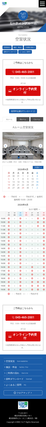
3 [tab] (27, 157)
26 (9, 187)
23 (28, 185)
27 (13, 187)
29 (23, 187)
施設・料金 (18, 47)
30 (28, 187)
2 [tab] (23, 157)
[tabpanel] (23, 146)
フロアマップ (23, 392)
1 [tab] (19, 157)
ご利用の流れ (30, 47)
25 (37, 185)
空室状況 (7, 47)
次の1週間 (34, 209)
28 (18, 187)
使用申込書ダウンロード (23, 111)
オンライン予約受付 (22, 90)
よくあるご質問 (25, 52)
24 (32, 185)
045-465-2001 (23, 72)
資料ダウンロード (10, 52)
